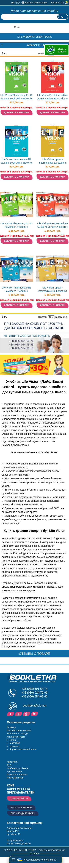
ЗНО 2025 (12, 762)
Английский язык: (16, 736)
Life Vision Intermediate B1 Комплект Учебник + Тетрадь (16, 289)
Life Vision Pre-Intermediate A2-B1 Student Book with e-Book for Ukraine (52, 97)
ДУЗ (9, 765)
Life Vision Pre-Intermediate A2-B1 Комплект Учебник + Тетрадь (52, 225)
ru (18, 2)
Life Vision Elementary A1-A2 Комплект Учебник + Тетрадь (16, 225)
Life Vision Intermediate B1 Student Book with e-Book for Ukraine (16, 161)
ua (13, 2)
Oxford (13, 740)
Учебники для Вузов (17, 768)
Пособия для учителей (19, 730)
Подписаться (19, 798)
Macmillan (15, 743)
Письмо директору (22, 813)
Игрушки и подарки (17, 774)
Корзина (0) (57, 2)
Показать (42, 53)
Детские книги (14, 771)
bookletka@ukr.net (34, 705)
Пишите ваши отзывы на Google (27, 713)
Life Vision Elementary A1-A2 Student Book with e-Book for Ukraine (16, 97)
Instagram (19, 713)
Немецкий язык (15, 777)
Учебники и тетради (17, 733)
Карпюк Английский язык (23, 749)
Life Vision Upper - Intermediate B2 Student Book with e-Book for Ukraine (53, 161)
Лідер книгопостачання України (34, 10)
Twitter (35, 713)
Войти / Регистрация (36, 2)
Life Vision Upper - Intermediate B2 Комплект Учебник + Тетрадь (52, 289)
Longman (14, 746)
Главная (11, 727)
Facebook (11, 713)
